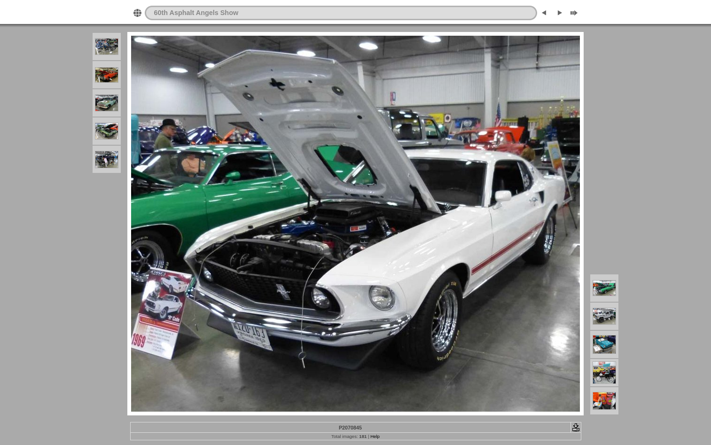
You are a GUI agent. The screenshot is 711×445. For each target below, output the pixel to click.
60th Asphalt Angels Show (196, 12)
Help (375, 436)
